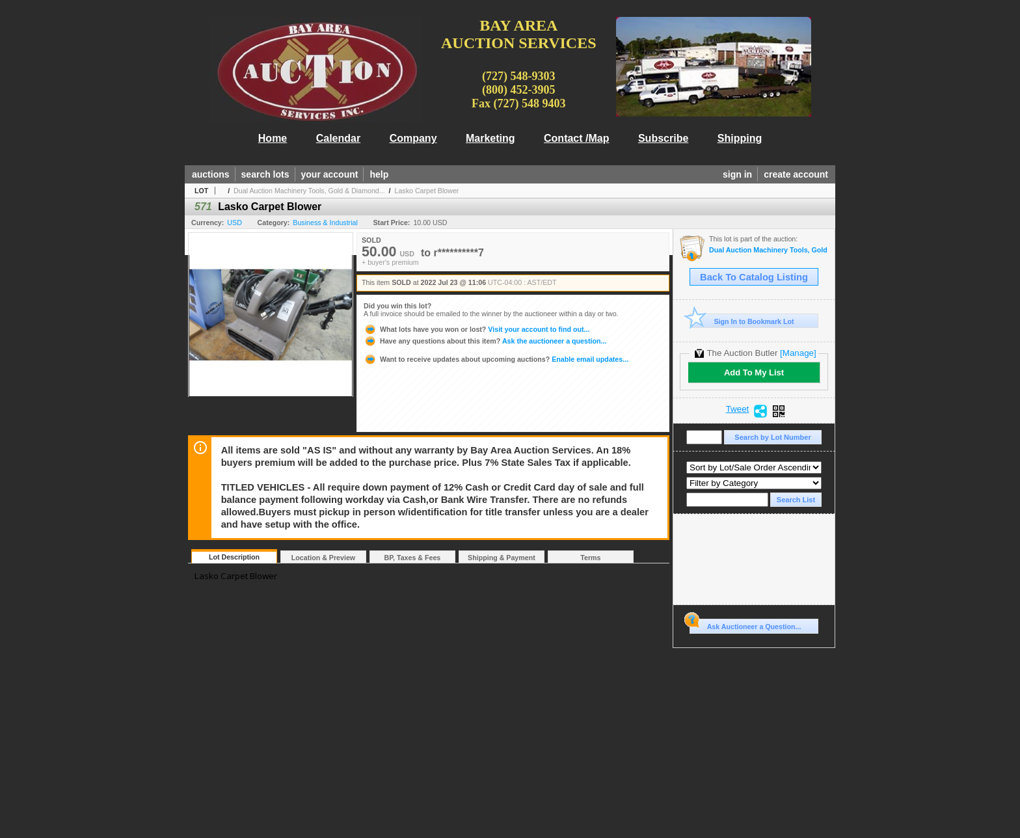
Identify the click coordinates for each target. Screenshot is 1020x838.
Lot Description (234, 557)
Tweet (737, 409)
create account (796, 174)
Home (272, 138)
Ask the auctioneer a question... (485, 341)
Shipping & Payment (501, 557)
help (378, 174)
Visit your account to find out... (476, 329)
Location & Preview (323, 557)
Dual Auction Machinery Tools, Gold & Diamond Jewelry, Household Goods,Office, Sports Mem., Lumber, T (768, 250)
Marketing (490, 138)
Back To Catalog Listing (754, 277)
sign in (737, 174)
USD (234, 222)
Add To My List (754, 372)
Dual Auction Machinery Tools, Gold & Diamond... (309, 191)
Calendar (338, 138)
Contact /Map (576, 138)
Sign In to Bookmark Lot (742, 321)
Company (413, 138)
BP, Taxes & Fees (412, 557)
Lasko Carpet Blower (427, 191)
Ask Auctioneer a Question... (745, 624)
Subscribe (663, 138)
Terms (590, 557)
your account (329, 174)
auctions (211, 174)
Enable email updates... (496, 359)
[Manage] (797, 353)
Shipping (740, 138)
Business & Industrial (325, 222)
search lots (265, 174)
